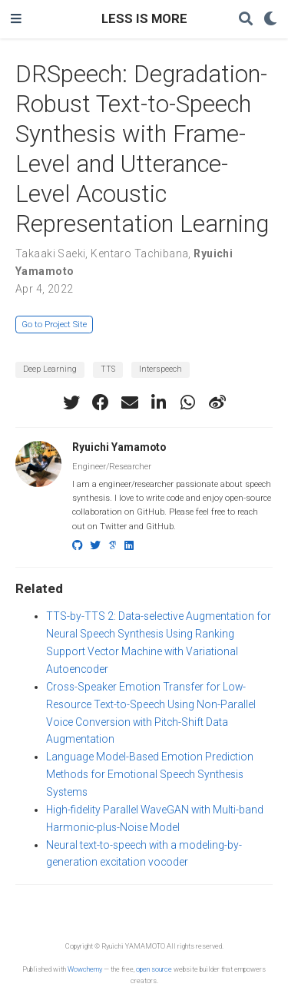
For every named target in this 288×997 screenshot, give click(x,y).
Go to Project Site (54, 325)
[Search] (246, 19)
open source (154, 969)
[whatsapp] (188, 402)
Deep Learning (50, 369)
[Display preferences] (270, 19)
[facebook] (100, 402)
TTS (108, 369)
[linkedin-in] (158, 402)
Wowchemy (85, 969)
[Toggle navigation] (16, 19)
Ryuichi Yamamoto (119, 447)
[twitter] (71, 402)
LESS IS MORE (144, 19)
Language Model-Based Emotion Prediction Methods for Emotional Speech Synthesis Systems (149, 774)
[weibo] (217, 402)
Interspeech (160, 369)
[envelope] (129, 402)
